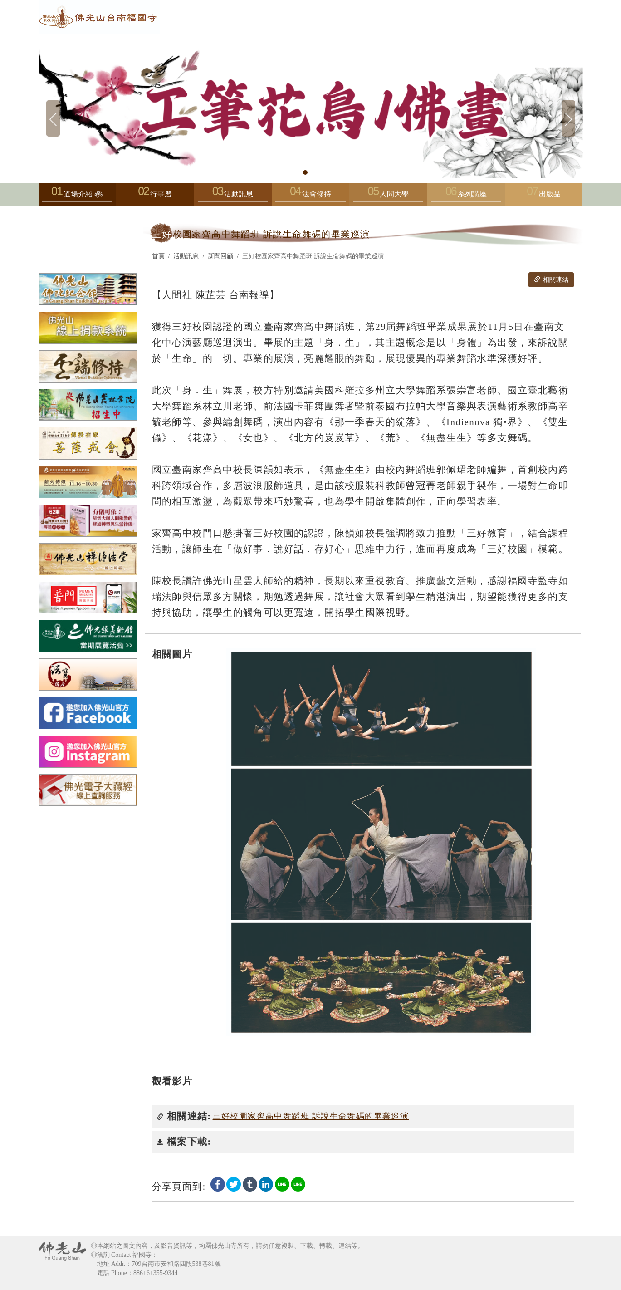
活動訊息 (233, 196)
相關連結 (551, 279)
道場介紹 (77, 196)
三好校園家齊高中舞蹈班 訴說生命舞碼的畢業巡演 (311, 1116)
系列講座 (466, 196)
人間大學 (388, 196)
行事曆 (161, 194)
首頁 (158, 256)
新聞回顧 (220, 256)
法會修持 (310, 196)
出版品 (550, 194)
